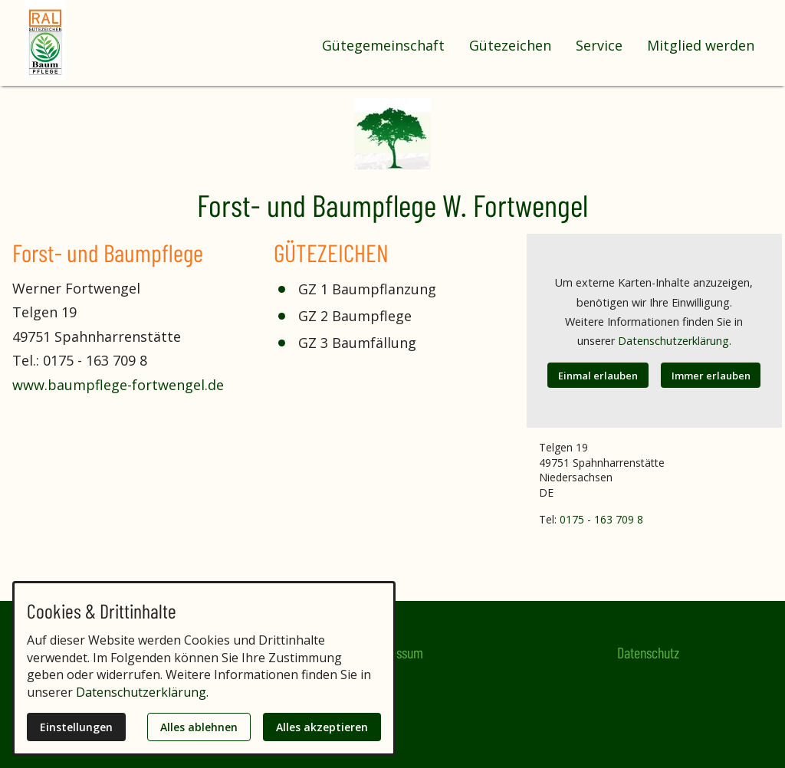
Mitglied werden (700, 45)
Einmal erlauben (598, 375)
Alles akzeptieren (322, 727)
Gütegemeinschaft (383, 45)
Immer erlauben (711, 375)
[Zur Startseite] (86, 40)
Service (599, 45)
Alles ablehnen (199, 727)
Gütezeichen (510, 45)
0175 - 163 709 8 (601, 519)
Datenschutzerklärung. (674, 340)
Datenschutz (648, 652)
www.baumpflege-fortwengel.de (118, 385)
